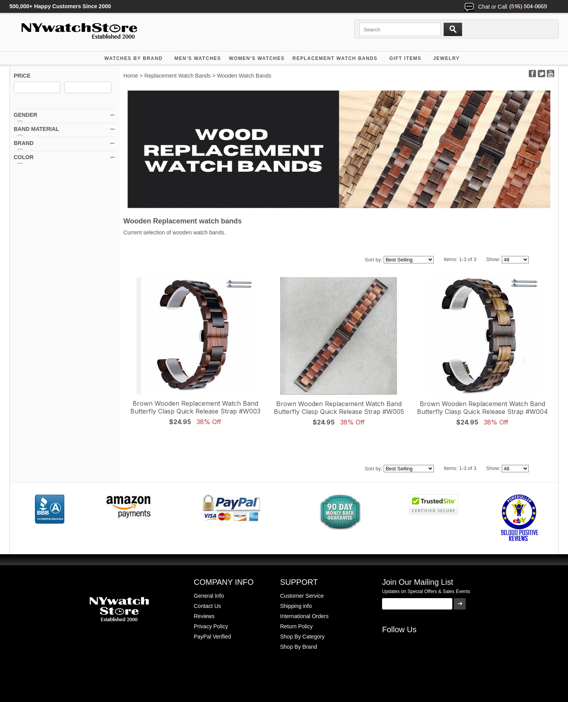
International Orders (304, 616)
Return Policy (296, 626)
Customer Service (302, 596)
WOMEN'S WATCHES (256, 58)
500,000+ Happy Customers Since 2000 (60, 6)
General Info (209, 596)
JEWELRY (446, 58)
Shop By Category (302, 636)
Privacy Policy (211, 626)
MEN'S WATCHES (198, 58)
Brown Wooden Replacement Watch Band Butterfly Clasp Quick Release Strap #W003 (195, 407)
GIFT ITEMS (406, 58)
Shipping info (296, 606)
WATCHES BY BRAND (133, 58)
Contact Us (207, 606)
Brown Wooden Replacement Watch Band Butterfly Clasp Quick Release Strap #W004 (482, 407)
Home (131, 76)
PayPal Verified (212, 636)
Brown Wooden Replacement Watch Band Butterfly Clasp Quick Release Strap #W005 (339, 407)
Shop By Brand (298, 647)
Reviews (204, 616)
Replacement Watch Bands (335, 58)
